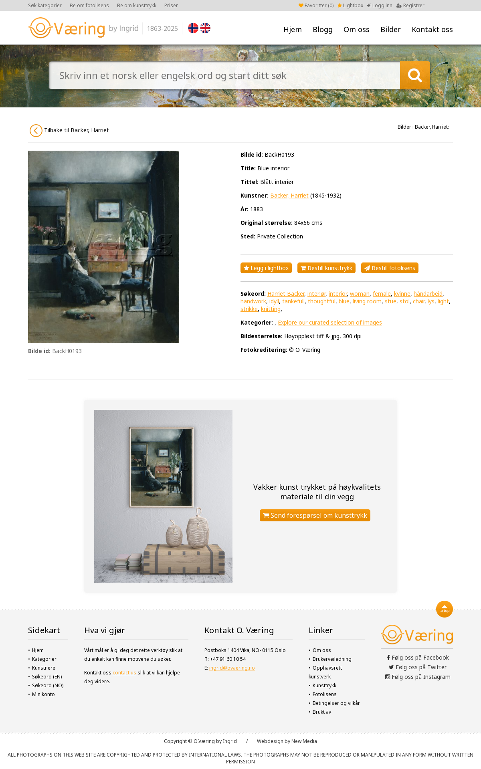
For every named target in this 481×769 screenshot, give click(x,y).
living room (367, 301)
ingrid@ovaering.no (232, 667)
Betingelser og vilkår (336, 703)
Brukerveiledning (332, 659)
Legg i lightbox (266, 268)
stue (390, 301)
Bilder (390, 29)
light (443, 301)
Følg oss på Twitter (418, 667)
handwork (253, 301)
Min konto (43, 694)
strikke (249, 309)
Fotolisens (325, 694)
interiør (316, 293)
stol (405, 301)
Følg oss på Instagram (418, 676)
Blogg (323, 29)
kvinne (402, 293)
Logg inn (379, 5)
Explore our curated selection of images (330, 322)
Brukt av (322, 711)
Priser (171, 5)
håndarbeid (428, 293)
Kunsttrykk (324, 685)
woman (360, 293)
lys (431, 301)
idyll (274, 301)
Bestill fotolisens (389, 268)
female (382, 293)
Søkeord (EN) (47, 676)
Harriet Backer (285, 293)
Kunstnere (43, 667)
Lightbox (350, 5)
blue (344, 301)
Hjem (292, 29)
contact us (124, 672)
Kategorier (44, 659)
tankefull (293, 301)
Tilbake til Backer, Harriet (69, 130)
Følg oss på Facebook (418, 657)
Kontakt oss (432, 29)
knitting (271, 309)
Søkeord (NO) (47, 685)
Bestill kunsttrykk (326, 268)
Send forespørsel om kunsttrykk (315, 515)
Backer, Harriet (289, 195)
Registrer (410, 5)
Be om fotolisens (89, 5)
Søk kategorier (45, 5)
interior (338, 293)
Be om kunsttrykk (136, 5)
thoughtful (321, 301)
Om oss (357, 29)
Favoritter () (316, 5)
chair (418, 301)
